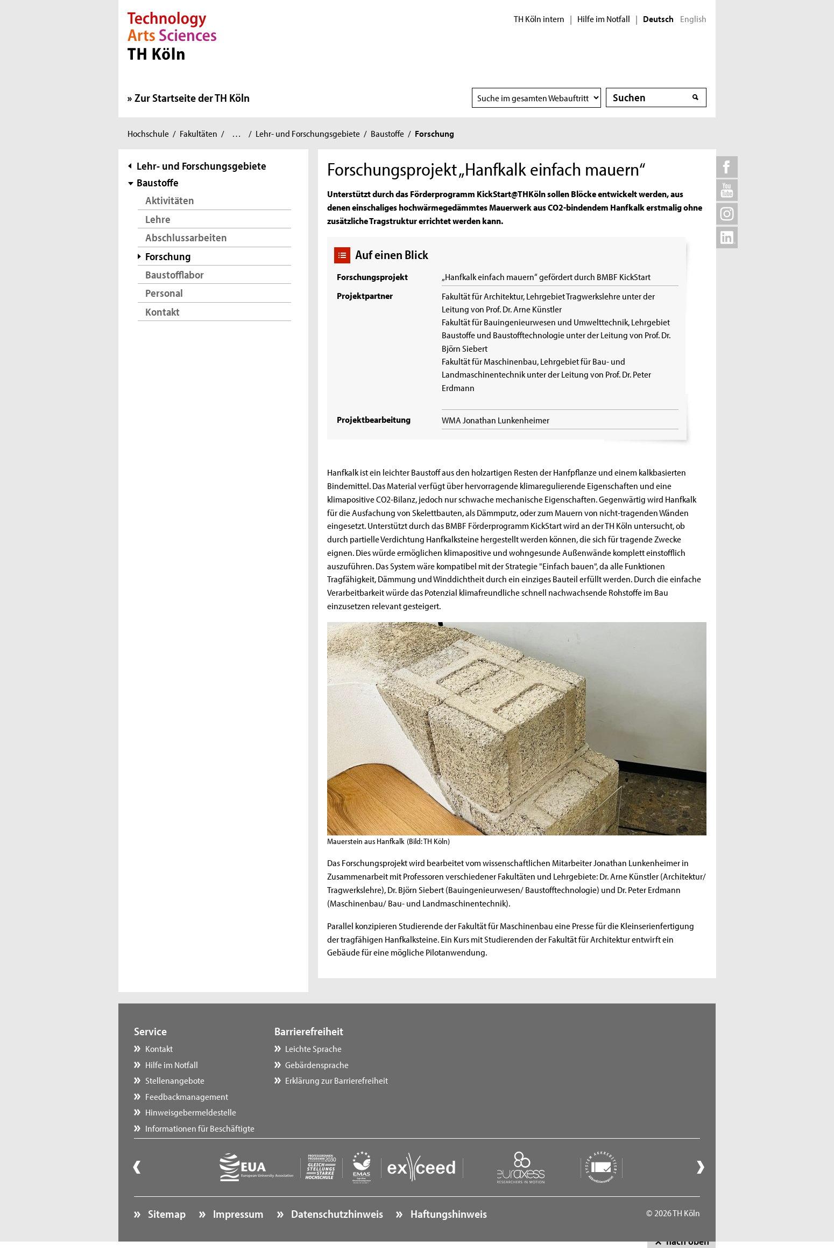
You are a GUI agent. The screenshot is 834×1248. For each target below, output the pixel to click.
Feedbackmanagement (186, 1096)
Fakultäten (198, 133)
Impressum (237, 1214)
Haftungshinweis (447, 1214)
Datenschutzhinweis (336, 1214)
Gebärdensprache (317, 1064)
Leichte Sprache (313, 1048)
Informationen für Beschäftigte (200, 1128)
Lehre (158, 219)
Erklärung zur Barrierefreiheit (336, 1080)
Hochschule (148, 133)
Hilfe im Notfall (603, 19)
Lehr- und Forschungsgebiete (308, 133)
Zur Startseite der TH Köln (192, 97)
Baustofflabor (174, 274)
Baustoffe (387, 133)
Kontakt (162, 311)
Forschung (168, 256)
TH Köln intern (539, 19)
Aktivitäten (169, 200)
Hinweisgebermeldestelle (190, 1112)
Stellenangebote (174, 1080)
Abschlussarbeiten (186, 237)
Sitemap (166, 1214)
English (693, 19)
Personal (164, 292)
